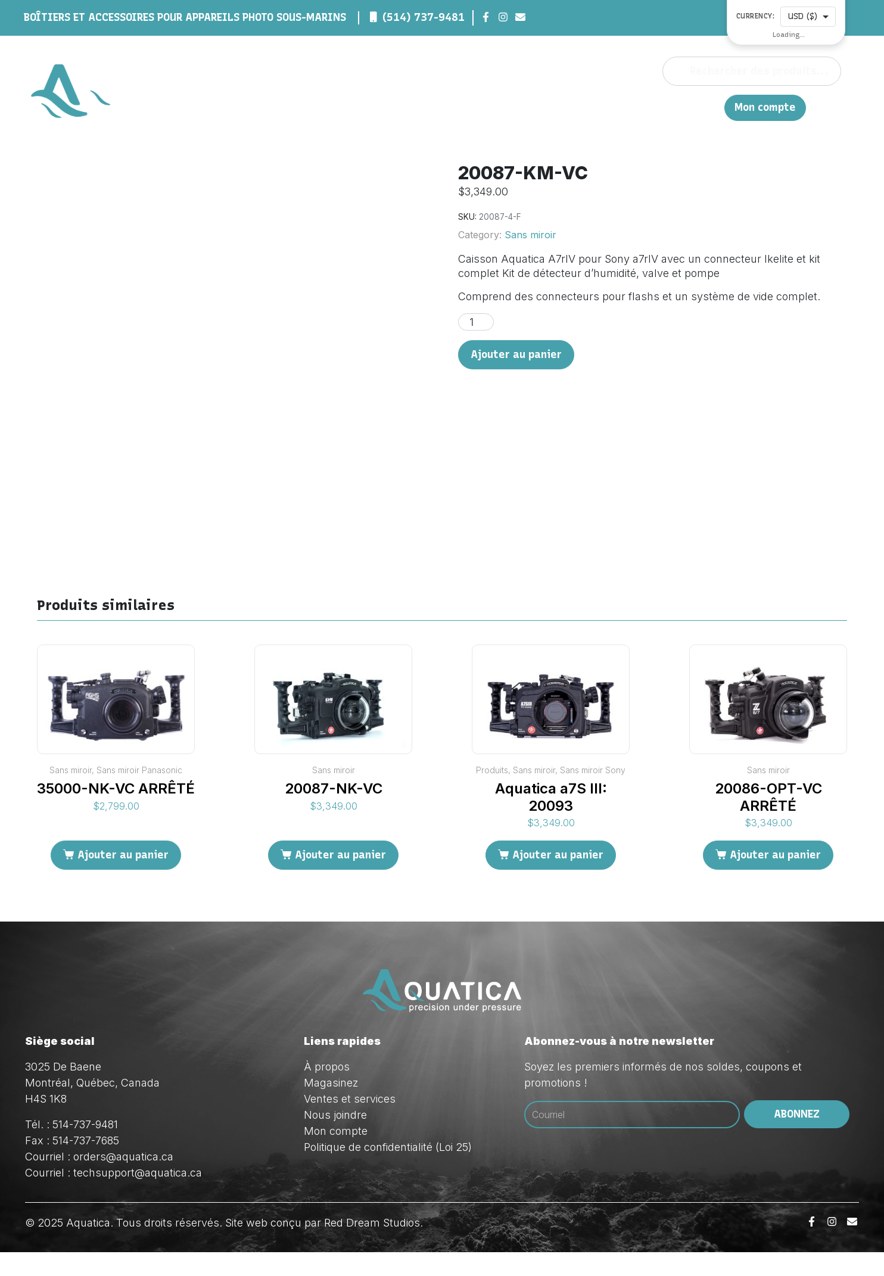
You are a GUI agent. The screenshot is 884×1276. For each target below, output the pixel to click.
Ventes (601, 107)
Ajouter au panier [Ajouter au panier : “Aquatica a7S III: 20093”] (557, 879)
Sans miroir (530, 235)
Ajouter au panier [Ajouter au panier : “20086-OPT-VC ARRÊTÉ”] (775, 879)
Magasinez (546, 107)
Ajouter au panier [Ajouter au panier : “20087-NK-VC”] (340, 879)
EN (709, 107)
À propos (487, 107)
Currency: (755, 16)
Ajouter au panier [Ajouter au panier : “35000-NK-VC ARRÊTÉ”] (123, 879)
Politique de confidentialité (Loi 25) (388, 1171)
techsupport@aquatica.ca (137, 1196)
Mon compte (765, 107)
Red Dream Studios (372, 1246)
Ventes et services (350, 1122)
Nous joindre (661, 107)
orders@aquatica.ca (123, 1180)
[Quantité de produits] (476, 322)
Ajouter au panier (516, 354)
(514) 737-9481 (423, 17)
